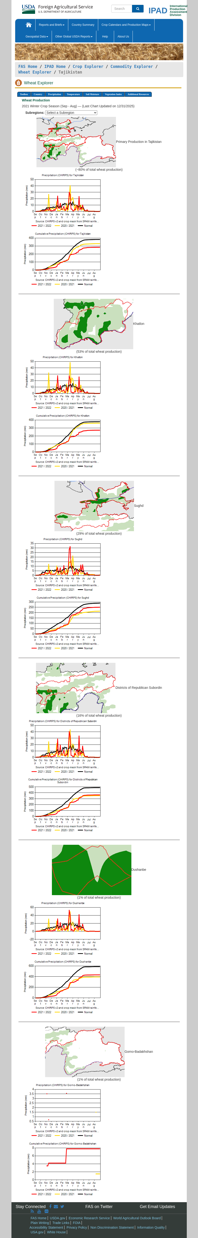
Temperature (73, 94)
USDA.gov (57, 1218)
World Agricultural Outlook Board (137, 1218)
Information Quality (151, 1227)
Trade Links (60, 1223)
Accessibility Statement (46, 1227)
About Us (123, 36)
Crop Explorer (88, 66)
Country (38, 94)
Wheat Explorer (34, 72)
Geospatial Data (37, 36)
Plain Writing (40, 1223)
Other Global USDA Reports (74, 36)
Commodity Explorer (132, 66)
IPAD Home (55, 66)
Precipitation (54, 94)
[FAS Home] (45, 8)
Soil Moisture (92, 94)
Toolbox (24, 94)
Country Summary (83, 24)
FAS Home (27, 66)
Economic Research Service (89, 1218)
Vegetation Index (113, 94)
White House (56, 1232)
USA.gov (37, 1232)
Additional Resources (138, 94)
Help (105, 36)
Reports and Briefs (52, 24)
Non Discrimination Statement (112, 1227)
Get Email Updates (157, 1206)
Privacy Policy (77, 1227)
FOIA (77, 1223)
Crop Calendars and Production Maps (126, 24)
